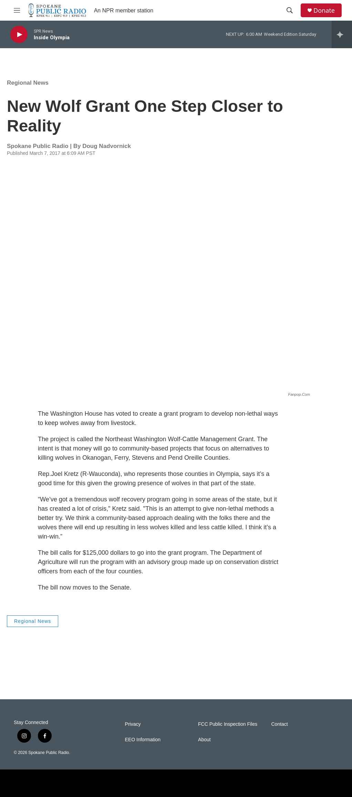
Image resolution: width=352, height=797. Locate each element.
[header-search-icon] (289, 10)
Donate (324, 10)
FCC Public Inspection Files (227, 724)
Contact (279, 724)
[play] (18, 35)
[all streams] (342, 34)
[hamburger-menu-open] (16, 10)
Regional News (28, 82)
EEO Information (143, 739)
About (204, 739)
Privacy (133, 724)
